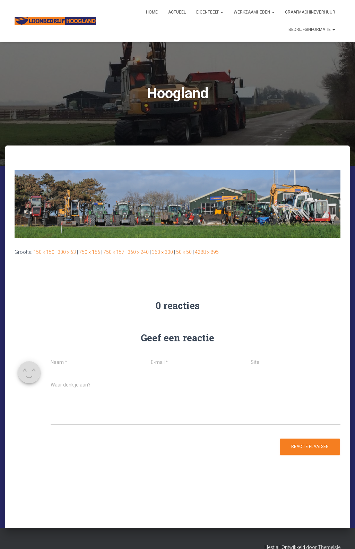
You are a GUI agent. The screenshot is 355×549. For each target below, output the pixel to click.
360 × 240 (138, 252)
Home (152, 12)
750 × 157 (113, 252)
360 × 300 (162, 252)
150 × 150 (43, 252)
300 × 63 (67, 252)
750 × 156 (89, 252)
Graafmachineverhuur (310, 12)
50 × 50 (184, 252)
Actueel (177, 12)
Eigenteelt (209, 12)
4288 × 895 (207, 252)
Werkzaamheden (254, 12)
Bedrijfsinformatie (311, 29)
